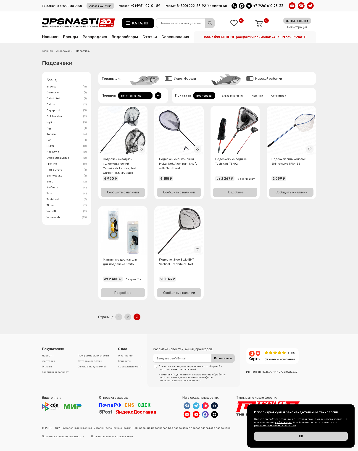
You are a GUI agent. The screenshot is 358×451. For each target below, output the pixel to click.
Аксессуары (64, 51)
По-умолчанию (131, 95)
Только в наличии (232, 95)
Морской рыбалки (264, 79)
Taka (67, 193)
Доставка (48, 361)
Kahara (67, 134)
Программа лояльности (93, 355)
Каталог (140, 23)
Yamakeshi (67, 217)
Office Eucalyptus (67, 157)
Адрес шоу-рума (100, 6)
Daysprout (67, 110)
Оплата (47, 366)
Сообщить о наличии (123, 192)
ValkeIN (67, 211)
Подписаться (223, 358)
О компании (125, 355)
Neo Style (67, 151)
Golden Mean (67, 116)
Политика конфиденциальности (63, 436)
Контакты (124, 361)
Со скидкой (278, 95)
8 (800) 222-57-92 (191, 6)
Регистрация (297, 27)
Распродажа (95, 36)
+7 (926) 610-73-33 (268, 6)
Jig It (67, 128)
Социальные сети (130, 366)
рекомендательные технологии (275, 425)
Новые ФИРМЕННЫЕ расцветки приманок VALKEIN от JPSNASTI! (255, 37)
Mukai (67, 146)
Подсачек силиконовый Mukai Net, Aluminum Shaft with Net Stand (178, 163)
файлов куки (283, 422)
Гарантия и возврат (55, 372)
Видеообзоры (125, 36)
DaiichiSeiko (67, 98)
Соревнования (175, 36)
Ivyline (67, 122)
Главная (47, 51)
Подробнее (235, 192)
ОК (301, 436)
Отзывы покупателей (92, 366)
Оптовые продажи (90, 361)
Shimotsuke (67, 175)
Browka (67, 86)
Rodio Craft (67, 169)
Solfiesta (67, 187)
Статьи (149, 36)
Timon (67, 205)
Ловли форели (180, 79)
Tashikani (67, 199)
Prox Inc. (67, 163)
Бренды (70, 36)
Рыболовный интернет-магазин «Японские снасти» (97, 428)
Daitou (67, 104)
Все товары (204, 95)
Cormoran (67, 92)
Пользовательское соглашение (112, 436)
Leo (67, 140)
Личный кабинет (297, 20)
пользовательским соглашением (179, 380)
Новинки (50, 36)
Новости (47, 355)
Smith (67, 181)
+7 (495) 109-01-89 (145, 6)
